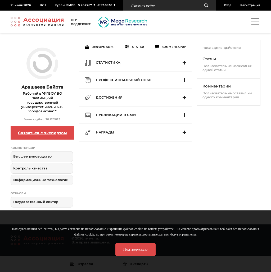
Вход (227, 5)
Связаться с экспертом (42, 133)
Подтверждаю (135, 249)
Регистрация (250, 5)
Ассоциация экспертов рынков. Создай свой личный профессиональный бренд (37, 21)
